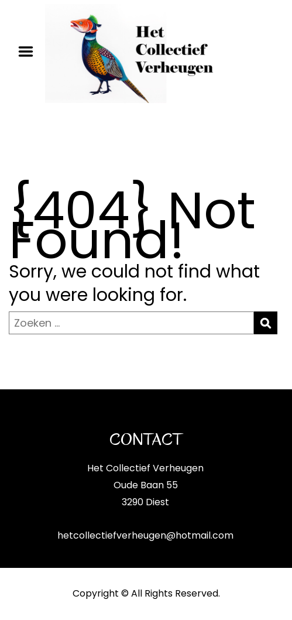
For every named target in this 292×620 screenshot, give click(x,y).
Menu (30, 51)
